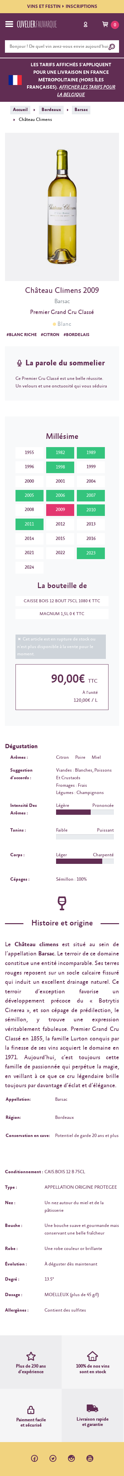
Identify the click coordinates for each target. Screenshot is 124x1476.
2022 (60, 552)
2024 (29, 567)
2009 (60, 509)
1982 (60, 452)
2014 (29, 538)
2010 (91, 510)
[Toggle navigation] (9, 24)
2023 (91, 553)
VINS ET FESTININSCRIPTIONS (62, 6)
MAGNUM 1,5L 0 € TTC (58, 613)
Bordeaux (51, 109)
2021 (29, 552)
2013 (91, 524)
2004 (91, 481)
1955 (29, 452)
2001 (60, 481)
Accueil (20, 109)
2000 (29, 481)
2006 (60, 495)
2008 (29, 509)
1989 (91, 452)
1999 (91, 466)
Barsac (81, 109)
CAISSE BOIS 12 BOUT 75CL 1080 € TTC (58, 601)
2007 (91, 495)
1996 (29, 466)
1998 (60, 467)
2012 (60, 524)
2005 (29, 495)
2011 (29, 524)
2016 (91, 538)
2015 (60, 538)
